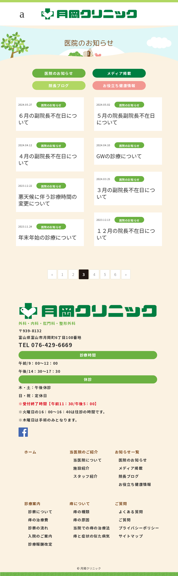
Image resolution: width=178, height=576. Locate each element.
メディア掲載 (119, 73)
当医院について (87, 460)
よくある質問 (131, 511)
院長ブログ (59, 85)
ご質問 (125, 519)
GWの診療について (119, 156)
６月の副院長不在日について (47, 118)
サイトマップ (131, 536)
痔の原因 (81, 519)
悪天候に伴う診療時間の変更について (47, 200)
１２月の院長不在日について (125, 234)
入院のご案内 (40, 536)
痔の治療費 (38, 519)
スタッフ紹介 (85, 476)
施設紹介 (81, 468)
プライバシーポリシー (139, 528)
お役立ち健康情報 (119, 85)
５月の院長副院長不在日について (125, 118)
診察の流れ (38, 528)
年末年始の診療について (47, 237)
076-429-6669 (51, 345)
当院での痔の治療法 (91, 528)
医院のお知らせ (58, 73)
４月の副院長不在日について (47, 159)
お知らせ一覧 (127, 452)
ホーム (30, 452)
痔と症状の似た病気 (91, 536)
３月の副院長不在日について (125, 193)
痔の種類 (81, 511)
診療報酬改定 (40, 544)
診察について (40, 511)
